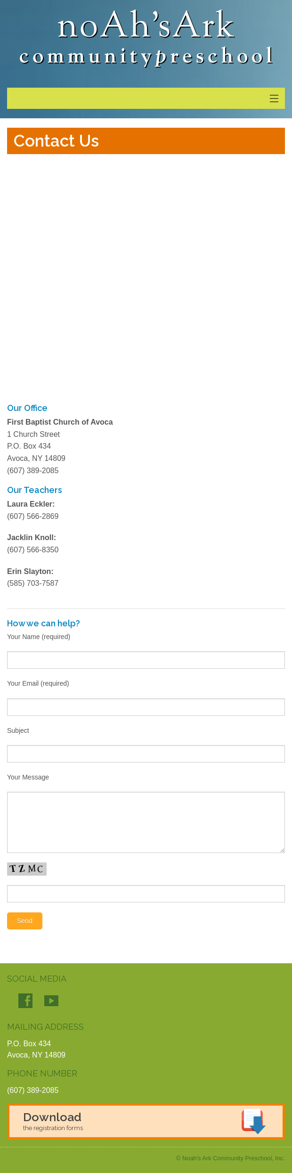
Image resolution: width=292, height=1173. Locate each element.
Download (53, 1121)
